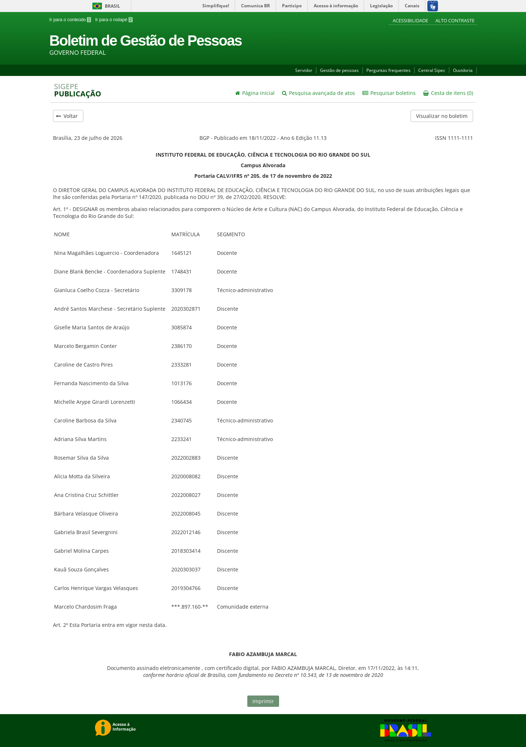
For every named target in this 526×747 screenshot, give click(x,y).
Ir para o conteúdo (70, 19)
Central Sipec (431, 70)
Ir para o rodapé (113, 19)
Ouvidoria (463, 70)
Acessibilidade (411, 20)
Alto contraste (454, 20)
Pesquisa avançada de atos (318, 92)
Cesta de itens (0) (448, 92)
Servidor (303, 70)
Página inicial (255, 92)
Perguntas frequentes (388, 70)
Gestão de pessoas (339, 70)
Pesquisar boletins (389, 92)
